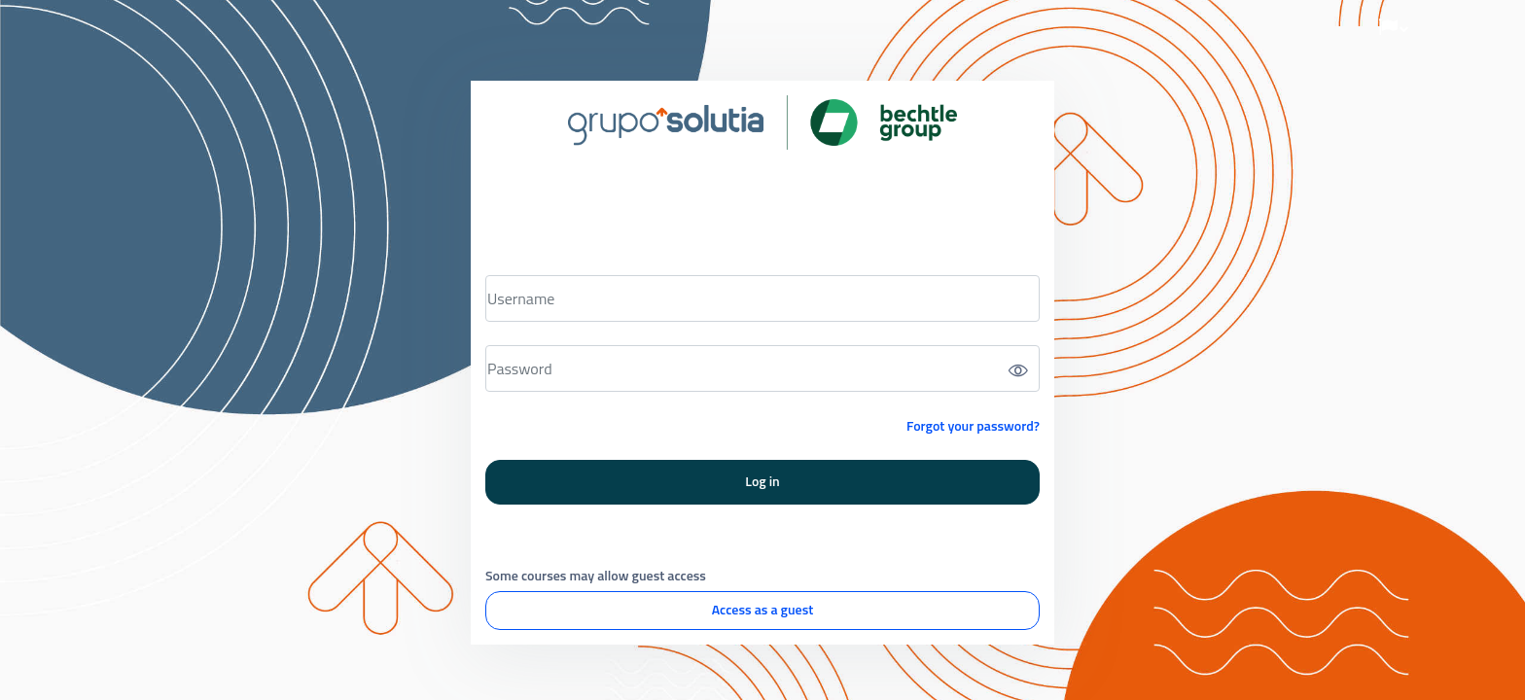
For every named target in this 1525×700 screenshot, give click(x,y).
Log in (762, 481)
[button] (1393, 27)
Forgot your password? (973, 425)
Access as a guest (762, 609)
